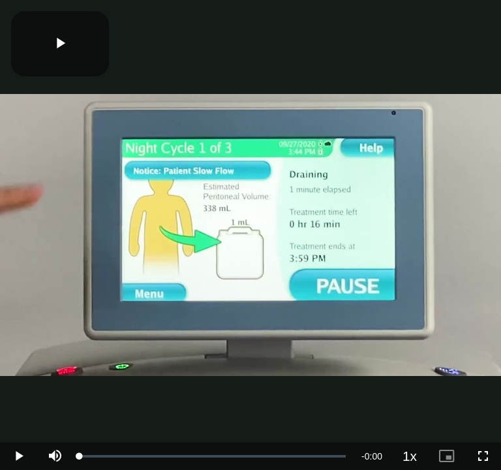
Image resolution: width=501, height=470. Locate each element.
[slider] (213, 456)
